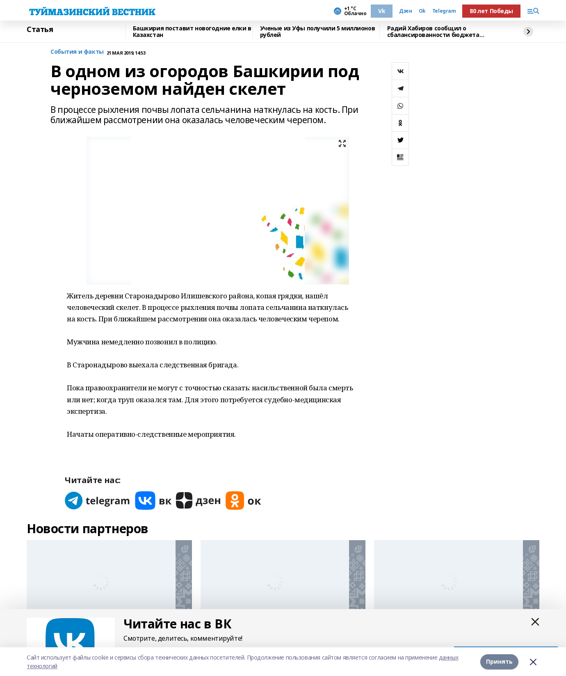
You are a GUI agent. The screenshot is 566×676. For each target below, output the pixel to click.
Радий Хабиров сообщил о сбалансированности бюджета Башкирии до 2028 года (433, 32)
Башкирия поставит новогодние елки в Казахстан (192, 32)
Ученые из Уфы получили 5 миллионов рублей (317, 32)
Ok (422, 11)
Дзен (405, 11)
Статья (40, 29)
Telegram (444, 11)
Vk (381, 11)
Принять (499, 661)
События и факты (77, 51)
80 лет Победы (491, 11)
